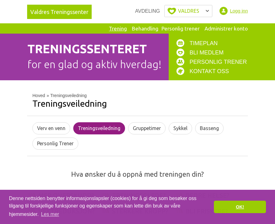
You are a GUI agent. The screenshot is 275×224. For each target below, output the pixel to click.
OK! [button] (240, 206)
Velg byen (188, 11)
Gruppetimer (147, 128)
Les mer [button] (50, 214)
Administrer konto (226, 28)
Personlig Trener (55, 143)
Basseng (209, 128)
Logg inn (239, 10)
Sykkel (180, 128)
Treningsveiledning (99, 128)
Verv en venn (51, 128)
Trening (118, 28)
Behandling (145, 28)
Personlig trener (181, 28)
